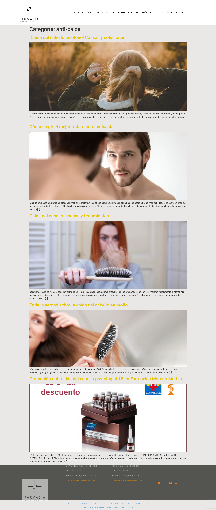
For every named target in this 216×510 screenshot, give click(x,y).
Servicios (105, 12)
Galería (143, 12)
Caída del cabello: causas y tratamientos (69, 215)
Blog (179, 12)
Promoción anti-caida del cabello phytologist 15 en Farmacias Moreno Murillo (105, 378)
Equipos (125, 12)
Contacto (164, 12)
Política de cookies (129, 503)
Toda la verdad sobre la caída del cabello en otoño (78, 305)
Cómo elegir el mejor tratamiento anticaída (71, 126)
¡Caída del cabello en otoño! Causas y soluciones (77, 37)
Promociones (83, 12)
